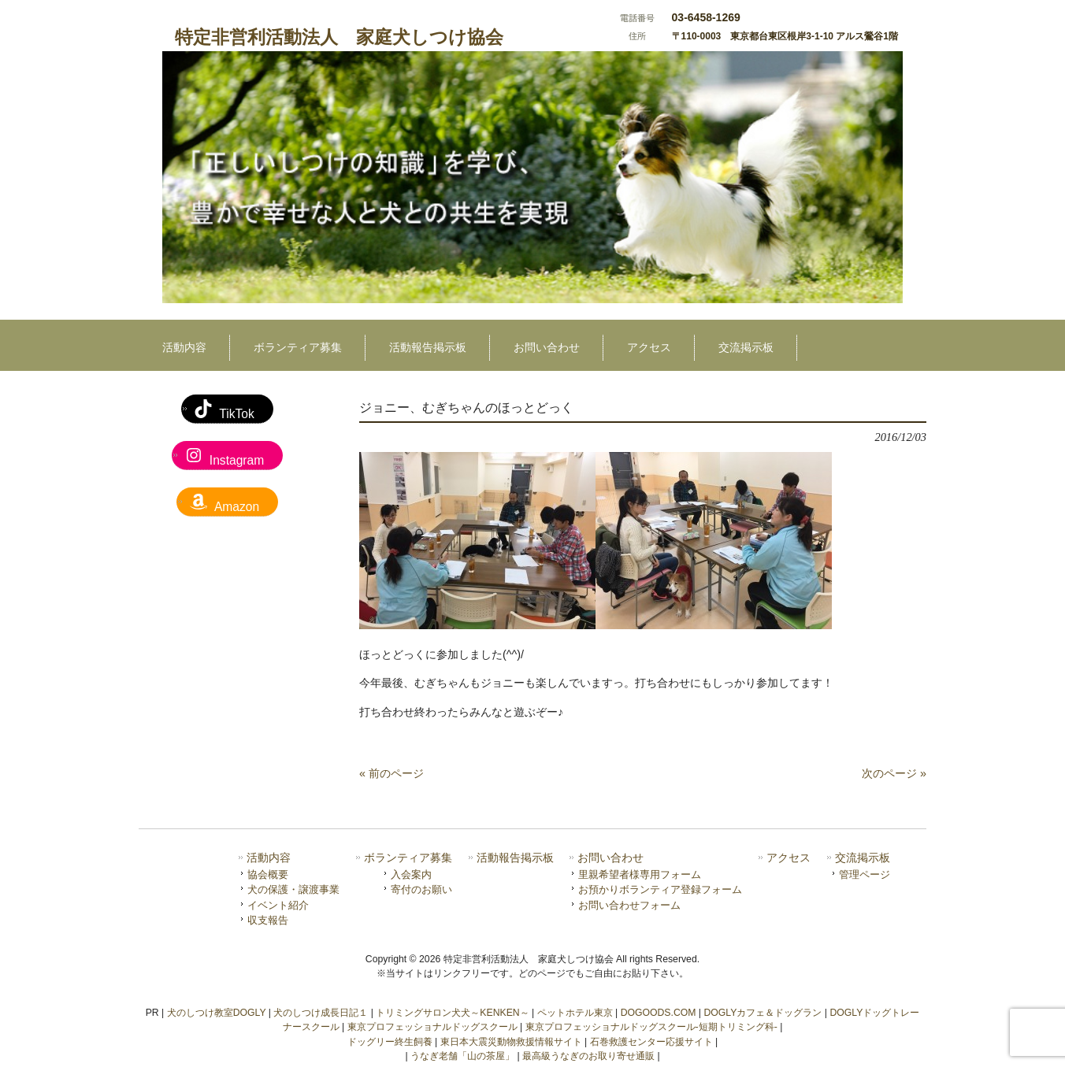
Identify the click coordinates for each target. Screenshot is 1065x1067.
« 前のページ (391, 773)
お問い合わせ (610, 858)
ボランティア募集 (408, 858)
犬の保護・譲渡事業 (293, 889)
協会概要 (267, 874)
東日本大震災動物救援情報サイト (511, 1041)
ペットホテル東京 (575, 1012)
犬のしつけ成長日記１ (320, 1012)
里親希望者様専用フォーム (639, 874)
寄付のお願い (421, 889)
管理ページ (864, 874)
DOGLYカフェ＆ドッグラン (762, 1012)
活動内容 (269, 858)
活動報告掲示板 (515, 858)
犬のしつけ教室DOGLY (216, 1012)
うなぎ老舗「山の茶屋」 (462, 1055)
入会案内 (411, 874)
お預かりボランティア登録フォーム (660, 889)
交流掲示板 (862, 858)
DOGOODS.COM (658, 1012)
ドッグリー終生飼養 (389, 1041)
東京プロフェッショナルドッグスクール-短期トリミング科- (651, 1026)
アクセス (788, 858)
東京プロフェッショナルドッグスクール (432, 1026)
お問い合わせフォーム (629, 905)
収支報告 (267, 920)
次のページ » (894, 773)
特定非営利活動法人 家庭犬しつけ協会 (339, 37)
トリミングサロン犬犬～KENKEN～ (452, 1012)
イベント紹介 (278, 905)
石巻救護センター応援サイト (651, 1041)
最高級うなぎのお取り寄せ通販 (588, 1055)
